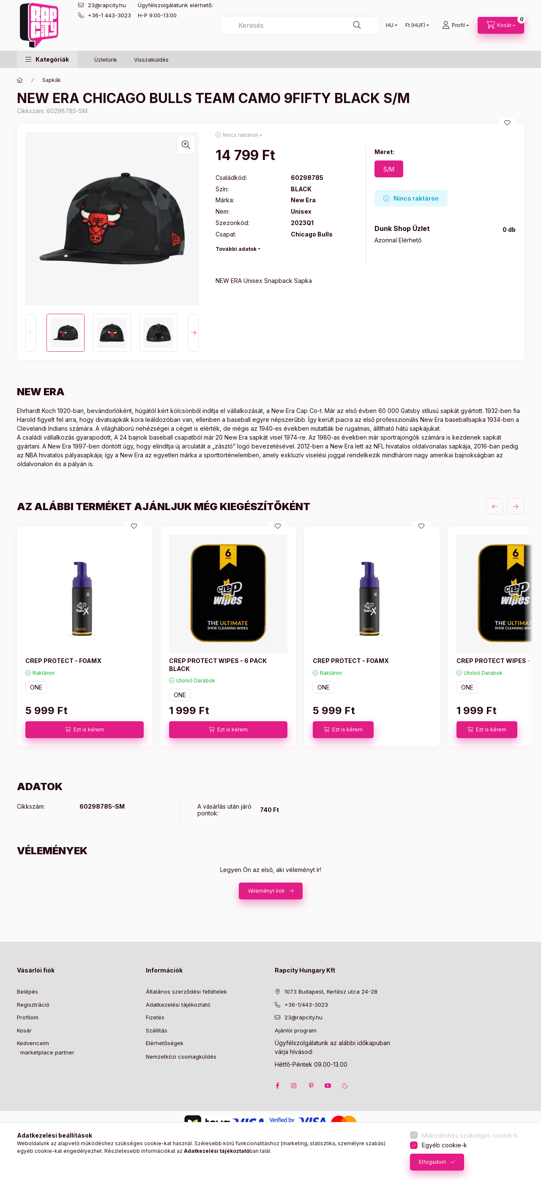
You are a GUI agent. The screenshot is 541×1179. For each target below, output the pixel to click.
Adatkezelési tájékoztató (178, 1004)
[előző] (494, 506)
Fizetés (155, 1017)
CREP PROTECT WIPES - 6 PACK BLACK (218, 664)
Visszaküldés (151, 59)
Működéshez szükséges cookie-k (470, 1135)
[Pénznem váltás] (415, 25)
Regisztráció (33, 1004)
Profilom (27, 1017)
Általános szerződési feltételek (186, 991)
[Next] (193, 333)
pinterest (311, 1085)
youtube (328, 1085)
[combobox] (299, 25)
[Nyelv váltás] (389, 25)
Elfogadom (432, 1162)
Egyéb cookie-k (444, 1145)
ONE (36, 687)
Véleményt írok (266, 891)
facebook (277, 1085)
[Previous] (30, 333)
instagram (294, 1085)
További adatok (236, 249)
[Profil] (455, 25)
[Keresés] (357, 25)
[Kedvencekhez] (507, 123)
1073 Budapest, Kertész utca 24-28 (330, 991)
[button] (47, 59)
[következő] (515, 506)
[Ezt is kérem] (84, 729)
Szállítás (156, 1030)
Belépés (27, 991)
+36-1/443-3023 (306, 1004)
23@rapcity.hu (107, 5)
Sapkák (51, 80)
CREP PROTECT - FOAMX (63, 660)
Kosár (24, 1030)
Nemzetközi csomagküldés (181, 1056)
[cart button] (501, 25)
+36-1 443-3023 (109, 15)
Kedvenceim (33, 1043)
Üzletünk (105, 59)
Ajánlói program (296, 1030)
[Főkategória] (20, 80)
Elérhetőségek (164, 1043)
